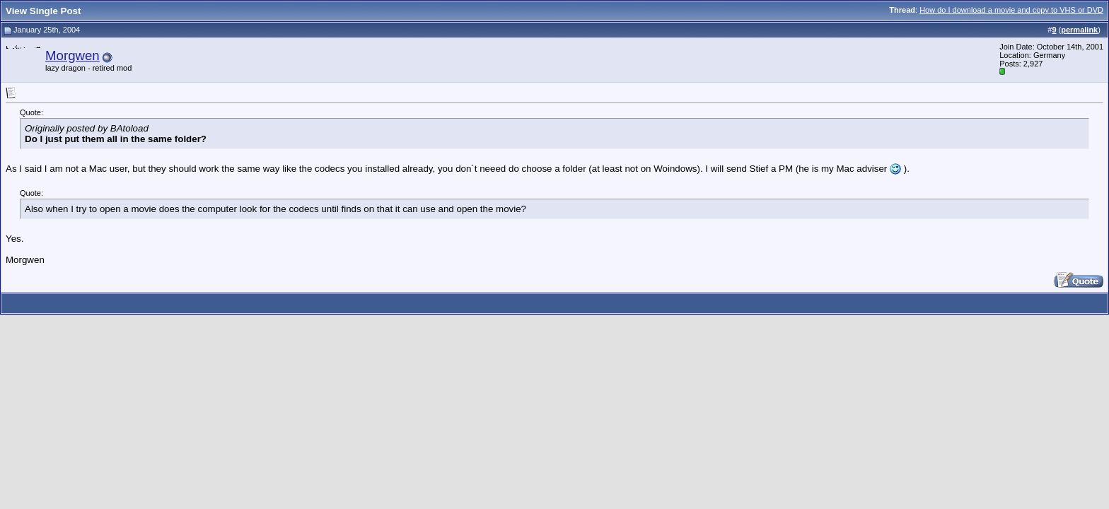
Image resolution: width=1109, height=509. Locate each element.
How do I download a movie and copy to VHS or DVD (1011, 10)
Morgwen (72, 55)
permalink (1079, 29)
